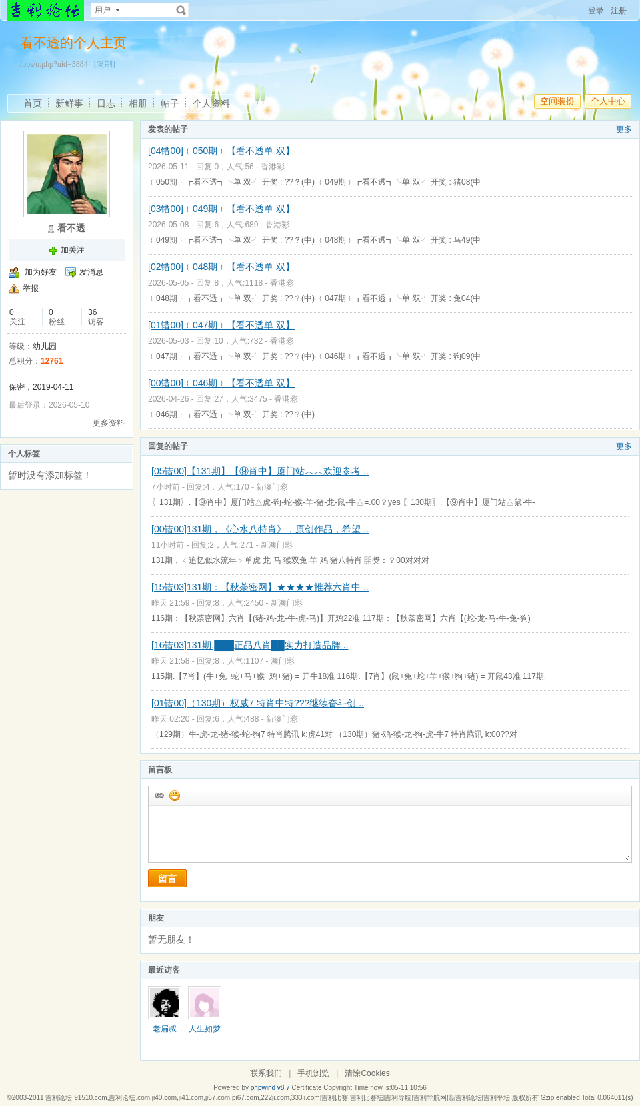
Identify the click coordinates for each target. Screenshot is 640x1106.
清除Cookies (367, 1073)
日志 (106, 103)
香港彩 (273, 166)
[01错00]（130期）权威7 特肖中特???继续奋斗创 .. (257, 703)
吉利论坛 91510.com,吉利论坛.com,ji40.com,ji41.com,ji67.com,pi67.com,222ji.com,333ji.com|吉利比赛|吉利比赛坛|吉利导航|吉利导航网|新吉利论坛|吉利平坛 (277, 1097)
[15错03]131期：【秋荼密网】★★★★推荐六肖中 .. (260, 587)
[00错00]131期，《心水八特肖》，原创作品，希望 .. (260, 529)
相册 (138, 103)
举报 (31, 288)
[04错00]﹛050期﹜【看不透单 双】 (221, 150)
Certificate (306, 1087)
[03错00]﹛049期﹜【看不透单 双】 (221, 208)
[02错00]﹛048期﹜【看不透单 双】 (221, 266)
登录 (596, 11)
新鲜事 (69, 103)
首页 (32, 103)
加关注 (73, 250)
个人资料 (211, 103)
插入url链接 (159, 795)
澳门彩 (283, 661)
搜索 (181, 10)
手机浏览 (313, 1073)
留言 (167, 878)
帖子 (170, 103)
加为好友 (41, 272)
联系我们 (266, 1073)
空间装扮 (557, 101)
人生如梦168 (205, 1033)
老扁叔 (165, 1028)
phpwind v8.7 (270, 1087)
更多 (624, 129)
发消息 (91, 272)
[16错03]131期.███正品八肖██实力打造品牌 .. (249, 645)
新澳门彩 (272, 487)
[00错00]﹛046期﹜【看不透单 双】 (221, 383)
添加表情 (174, 795)
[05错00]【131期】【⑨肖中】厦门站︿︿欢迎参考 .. (260, 471)
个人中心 (608, 101)
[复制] (104, 64)
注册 (619, 11)
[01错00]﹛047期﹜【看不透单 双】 (221, 325)
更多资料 (109, 423)
